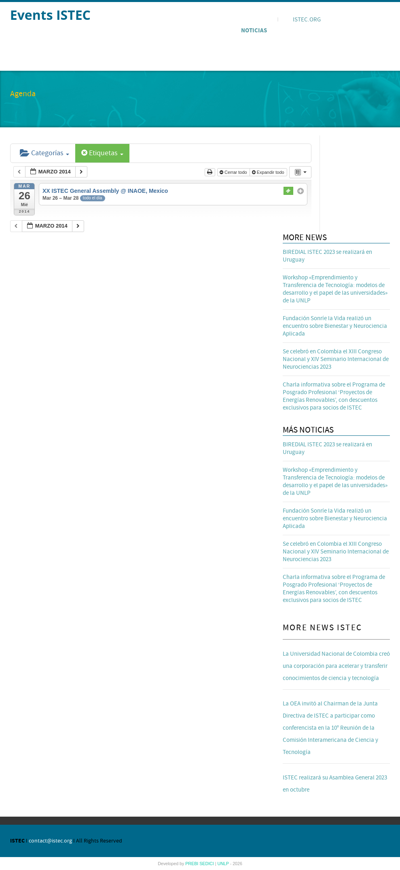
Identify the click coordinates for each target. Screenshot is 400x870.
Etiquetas (102, 153)
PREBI (192, 863)
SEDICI (207, 863)
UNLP (223, 863)
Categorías (44, 153)
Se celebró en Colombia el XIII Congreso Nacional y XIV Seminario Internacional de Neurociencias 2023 (336, 359)
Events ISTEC (50, 14)
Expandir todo (269, 172)
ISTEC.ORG (307, 19)
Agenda (252, 18)
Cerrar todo (234, 172)
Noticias (254, 30)
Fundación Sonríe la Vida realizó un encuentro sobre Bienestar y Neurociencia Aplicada (335, 326)
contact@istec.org (50, 841)
